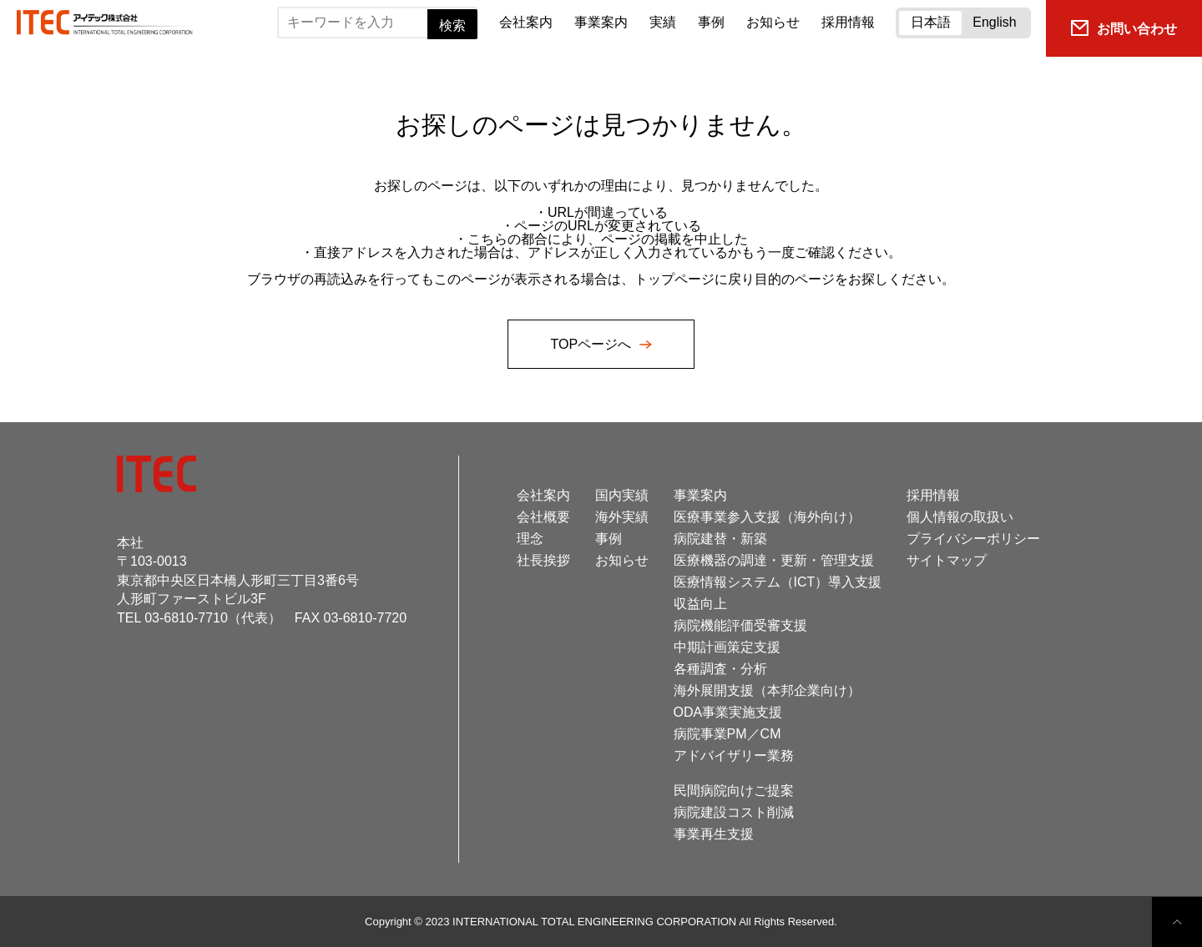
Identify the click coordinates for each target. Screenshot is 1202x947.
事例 (711, 22)
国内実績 (622, 495)
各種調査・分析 (720, 669)
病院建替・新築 (720, 538)
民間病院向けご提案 (734, 790)
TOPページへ (592, 344)
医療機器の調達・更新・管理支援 (774, 560)
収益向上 (700, 604)
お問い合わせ (1124, 28)
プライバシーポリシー (973, 538)
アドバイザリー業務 (734, 755)
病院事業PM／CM (727, 734)
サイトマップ (947, 560)
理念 (530, 538)
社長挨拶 (543, 560)
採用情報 (848, 22)
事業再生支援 (714, 834)
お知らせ (773, 22)
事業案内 (601, 22)
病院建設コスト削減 (734, 812)
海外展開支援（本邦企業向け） (767, 690)
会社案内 (526, 22)
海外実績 (622, 517)
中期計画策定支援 (727, 647)
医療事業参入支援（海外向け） (767, 517)
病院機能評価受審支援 (740, 625)
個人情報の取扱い (960, 517)
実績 (662, 22)
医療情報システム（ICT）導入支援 (778, 582)
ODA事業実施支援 (728, 712)
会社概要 (543, 517)
